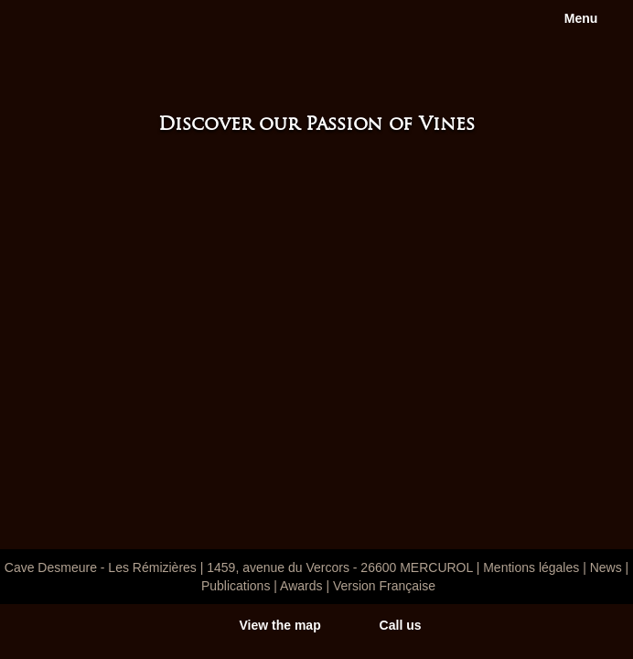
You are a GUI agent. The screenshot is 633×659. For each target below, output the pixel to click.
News (606, 567)
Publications (236, 585)
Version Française (384, 585)
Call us (401, 625)
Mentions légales (531, 567)
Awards (301, 585)
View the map (279, 625)
